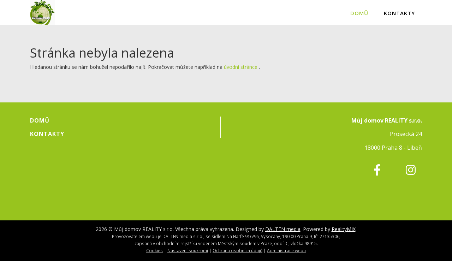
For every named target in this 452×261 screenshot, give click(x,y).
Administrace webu (286, 250)
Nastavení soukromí (187, 250)
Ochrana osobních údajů (237, 250)
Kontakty (399, 13)
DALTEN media (283, 229)
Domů (359, 13)
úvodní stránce (240, 67)
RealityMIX (344, 229)
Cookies (154, 250)
